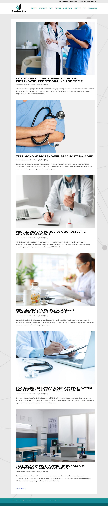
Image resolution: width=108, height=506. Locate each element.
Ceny (51, 8)
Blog (46, 84)
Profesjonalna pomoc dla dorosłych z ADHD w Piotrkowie (51, 233)
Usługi (33, 8)
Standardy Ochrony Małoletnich (86, 1)
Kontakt (77, 8)
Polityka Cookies (73, 1)
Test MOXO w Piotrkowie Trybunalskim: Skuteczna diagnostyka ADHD (50, 467)
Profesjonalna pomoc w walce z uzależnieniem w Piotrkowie (45, 311)
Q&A (84, 8)
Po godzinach (92, 8)
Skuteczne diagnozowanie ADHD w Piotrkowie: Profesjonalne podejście (49, 80)
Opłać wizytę (67, 8)
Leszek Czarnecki (30, 84)
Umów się (58, 8)
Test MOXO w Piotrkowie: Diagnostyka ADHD (55, 156)
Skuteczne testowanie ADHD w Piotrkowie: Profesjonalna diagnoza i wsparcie (54, 389)
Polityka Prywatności (63, 1)
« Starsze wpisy (21, 488)
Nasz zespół (43, 8)
